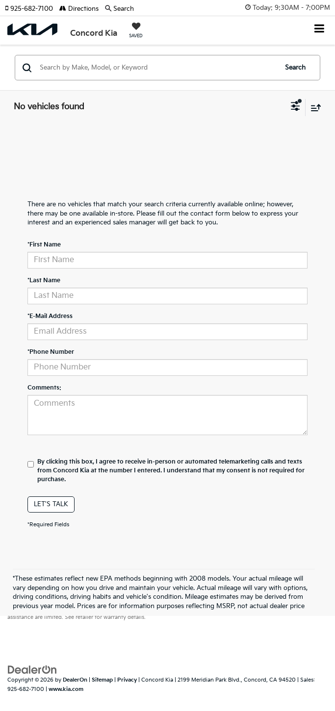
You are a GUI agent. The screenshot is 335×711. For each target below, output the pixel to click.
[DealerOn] (32, 670)
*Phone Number (50, 352)
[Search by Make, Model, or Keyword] (157, 67)
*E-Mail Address (50, 316)
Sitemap (102, 680)
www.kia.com (66, 689)
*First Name (44, 244)
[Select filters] (295, 107)
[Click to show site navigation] (319, 30)
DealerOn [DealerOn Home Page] (75, 680)
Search (295, 68)
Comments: (44, 388)
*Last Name (43, 280)
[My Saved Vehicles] (136, 31)
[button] (32, 8)
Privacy (127, 680)
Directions (79, 9)
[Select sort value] (313, 107)
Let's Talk (51, 504)
